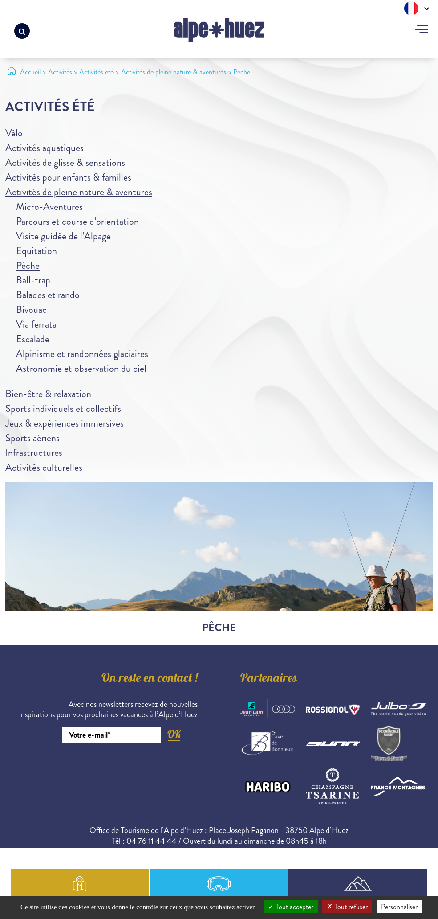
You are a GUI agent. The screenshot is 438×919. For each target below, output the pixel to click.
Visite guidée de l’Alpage (63, 236)
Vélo (14, 133)
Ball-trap (33, 280)
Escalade (32, 339)
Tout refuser (347, 907)
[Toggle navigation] (421, 30)
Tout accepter (290, 907)
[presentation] (130, 767)
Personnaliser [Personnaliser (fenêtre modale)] (399, 907)
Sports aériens (32, 438)
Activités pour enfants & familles (68, 177)
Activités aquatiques (44, 148)
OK (174, 734)
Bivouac (31, 309)
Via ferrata (36, 324)
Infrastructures (33, 453)
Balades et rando (48, 295)
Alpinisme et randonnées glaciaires (82, 354)
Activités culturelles (43, 467)
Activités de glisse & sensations (65, 162)
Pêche (28, 265)
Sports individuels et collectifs (63, 408)
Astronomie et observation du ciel (81, 368)
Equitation (36, 251)
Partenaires (268, 679)
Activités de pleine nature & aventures (78, 192)
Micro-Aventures (49, 206)
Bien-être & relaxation (48, 394)
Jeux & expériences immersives (64, 423)
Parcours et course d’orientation (77, 221)
